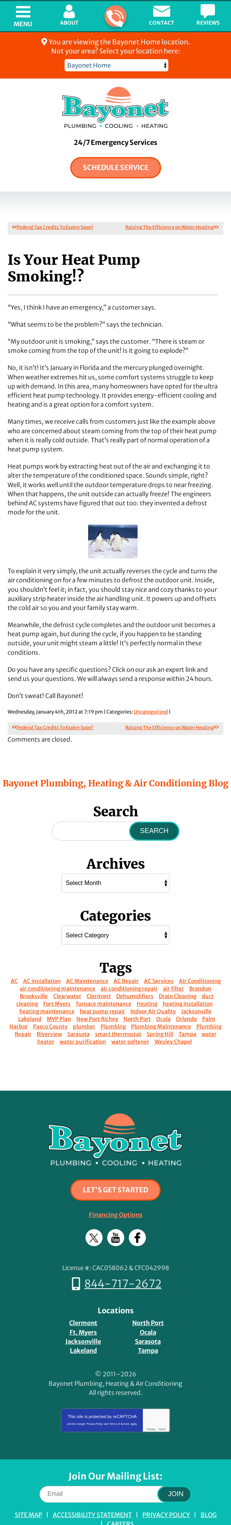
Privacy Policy (94, 1396)
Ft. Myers (83, 1307)
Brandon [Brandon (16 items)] (200, 967)
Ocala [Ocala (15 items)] (163, 998)
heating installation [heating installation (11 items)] (188, 982)
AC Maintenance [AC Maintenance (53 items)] (87, 960)
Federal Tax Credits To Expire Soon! (55, 227)
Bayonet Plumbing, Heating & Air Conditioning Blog (115, 761)
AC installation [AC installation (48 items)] (42, 960)
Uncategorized (151, 692)
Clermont (83, 1299)
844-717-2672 (114, 16)
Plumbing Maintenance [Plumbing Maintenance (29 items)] (161, 1005)
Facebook (137, 1216)
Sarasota (148, 1316)
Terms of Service (119, 1396)
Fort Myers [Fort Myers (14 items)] (57, 982)
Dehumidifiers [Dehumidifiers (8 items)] (134, 975)
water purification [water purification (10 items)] (83, 1020)
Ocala (148, 1307)
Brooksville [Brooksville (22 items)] (34, 975)
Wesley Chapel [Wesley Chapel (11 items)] (173, 1020)
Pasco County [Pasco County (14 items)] (50, 1005)
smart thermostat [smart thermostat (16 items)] (118, 1013)
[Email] (115, 1465)
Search (154, 810)
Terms (162, 1401)
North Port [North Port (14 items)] (137, 998)
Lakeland (83, 1324)
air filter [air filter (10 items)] (173, 967)
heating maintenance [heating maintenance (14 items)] (46, 990)
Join (176, 1466)
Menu (23, 24)
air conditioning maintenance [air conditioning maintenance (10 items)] (57, 967)
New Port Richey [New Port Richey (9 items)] (97, 998)
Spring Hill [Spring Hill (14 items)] (160, 1013)
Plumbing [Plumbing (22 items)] (113, 1005)
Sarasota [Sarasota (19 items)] (78, 1013)
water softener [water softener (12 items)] (130, 1020)
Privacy (151, 1401)
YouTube (115, 1216)
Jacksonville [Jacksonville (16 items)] (196, 990)
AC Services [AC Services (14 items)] (159, 960)
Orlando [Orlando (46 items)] (186, 998)
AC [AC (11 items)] (14, 960)
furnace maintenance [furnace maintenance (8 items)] (103, 982)
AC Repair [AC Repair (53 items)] (126, 960)
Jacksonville (83, 1316)
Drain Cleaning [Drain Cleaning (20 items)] (177, 975)
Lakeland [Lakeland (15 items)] (29, 998)
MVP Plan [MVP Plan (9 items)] (59, 998)
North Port (148, 1299)
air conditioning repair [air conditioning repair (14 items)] (129, 967)
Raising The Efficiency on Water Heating (169, 227)
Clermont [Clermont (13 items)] (99, 975)
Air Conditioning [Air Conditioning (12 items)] (200, 960)
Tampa (148, 1324)
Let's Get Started (115, 1169)
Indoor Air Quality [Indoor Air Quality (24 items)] (153, 990)
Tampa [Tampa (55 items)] (187, 1013)
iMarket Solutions (72, 1509)
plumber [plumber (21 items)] (84, 1005)
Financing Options (115, 1193)
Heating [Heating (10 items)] (147, 982)
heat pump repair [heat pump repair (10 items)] (102, 990)
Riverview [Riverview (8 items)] (49, 1013)
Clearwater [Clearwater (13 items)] (67, 975)
